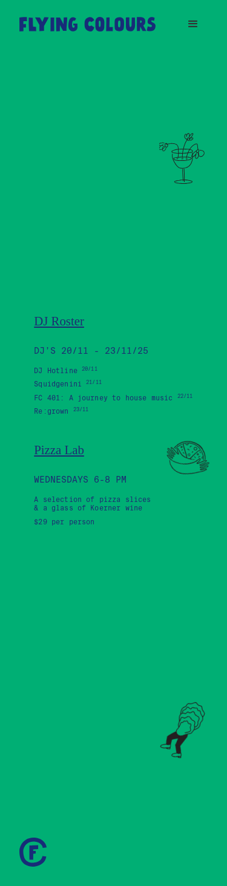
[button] (193, 24)
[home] (87, 24)
